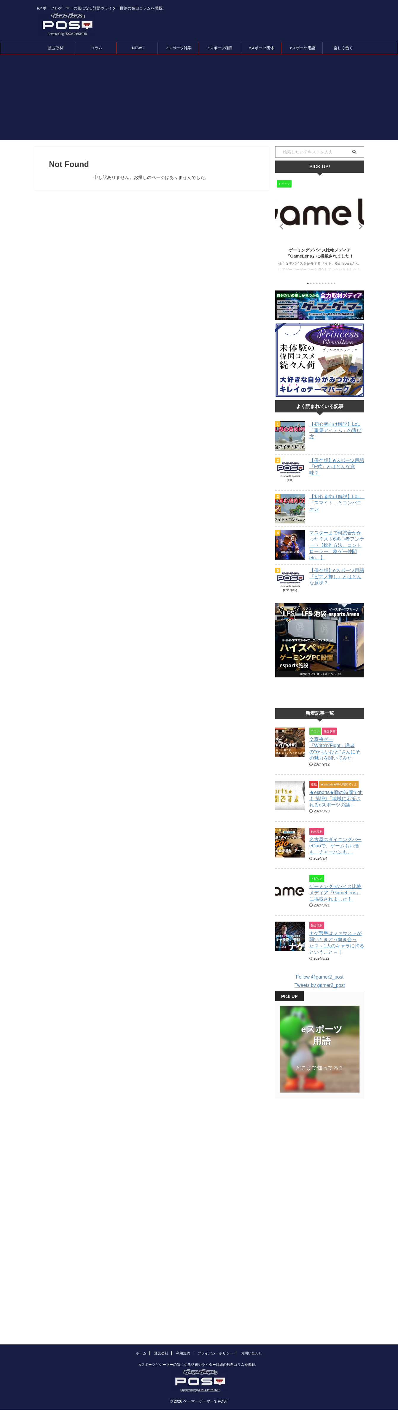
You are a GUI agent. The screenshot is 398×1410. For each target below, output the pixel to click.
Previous (280, 226)
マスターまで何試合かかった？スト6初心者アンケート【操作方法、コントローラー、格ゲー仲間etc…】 (336, 545)
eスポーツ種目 (220, 48)
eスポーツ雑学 (179, 48)
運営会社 (161, 1303)
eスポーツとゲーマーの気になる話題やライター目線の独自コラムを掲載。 (199, 1314)
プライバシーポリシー (215, 1303)
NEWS (138, 48)
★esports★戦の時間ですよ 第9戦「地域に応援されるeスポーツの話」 (336, 798)
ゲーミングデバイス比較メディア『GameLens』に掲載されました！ (335, 892)
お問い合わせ (251, 1303)
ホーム (141, 1303)
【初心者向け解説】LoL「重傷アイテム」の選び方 (335, 430)
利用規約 (183, 1303)
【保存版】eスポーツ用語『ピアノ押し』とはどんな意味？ (336, 576)
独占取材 (55, 48)
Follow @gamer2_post (319, 976)
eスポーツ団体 (261, 48)
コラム (96, 48)
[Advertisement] (199, 98)
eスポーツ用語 (302, 48)
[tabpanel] (319, 228)
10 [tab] (334, 283)
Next (358, 226)
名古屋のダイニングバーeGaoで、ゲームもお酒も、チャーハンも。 (335, 846)
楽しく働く (343, 48)
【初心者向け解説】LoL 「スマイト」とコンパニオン (336, 503)
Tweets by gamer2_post (319, 985)
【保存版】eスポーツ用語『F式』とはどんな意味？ (336, 466)
